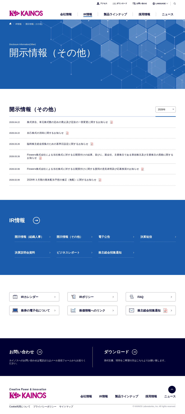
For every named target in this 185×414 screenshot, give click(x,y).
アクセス (102, 3)
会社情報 (86, 396)
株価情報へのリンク (92, 310)
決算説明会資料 (25, 252)
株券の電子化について (35, 310)
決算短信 (146, 236)
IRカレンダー (29, 297)
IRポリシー (86, 297)
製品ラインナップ (126, 396)
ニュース (167, 14)
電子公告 (104, 236)
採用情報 (151, 396)
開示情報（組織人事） (29, 236)
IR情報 (18, 24)
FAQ (140, 297)
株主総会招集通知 (110, 252)
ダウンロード (120, 3)
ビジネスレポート (68, 252)
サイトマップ (66, 406)
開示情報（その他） (70, 236)
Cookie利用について (19, 406)
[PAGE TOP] (172, 389)
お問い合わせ (140, 3)
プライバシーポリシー (44, 406)
